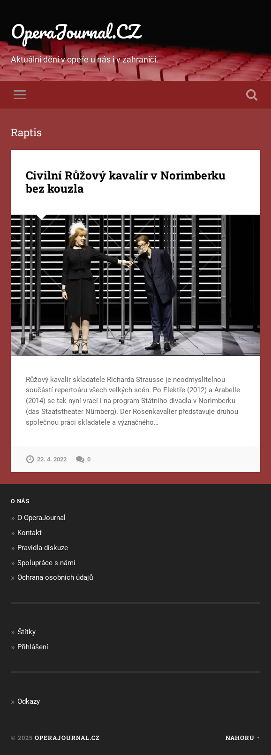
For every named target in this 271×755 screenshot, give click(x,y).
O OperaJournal (41, 518)
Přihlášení (32, 647)
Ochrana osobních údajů (55, 577)
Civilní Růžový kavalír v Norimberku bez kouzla (126, 182)
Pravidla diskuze (42, 548)
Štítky (26, 632)
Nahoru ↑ (243, 737)
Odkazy (28, 701)
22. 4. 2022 (52, 459)
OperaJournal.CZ (75, 31)
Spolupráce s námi (46, 563)
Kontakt (29, 533)
